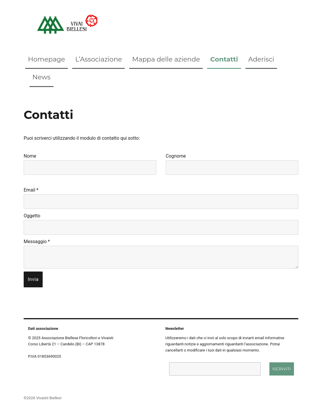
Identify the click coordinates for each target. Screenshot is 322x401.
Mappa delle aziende (166, 59)
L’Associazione (98, 59)
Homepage (46, 59)
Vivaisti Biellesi (48, 398)
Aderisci (261, 59)
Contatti (224, 59)
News (41, 77)
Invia (33, 279)
